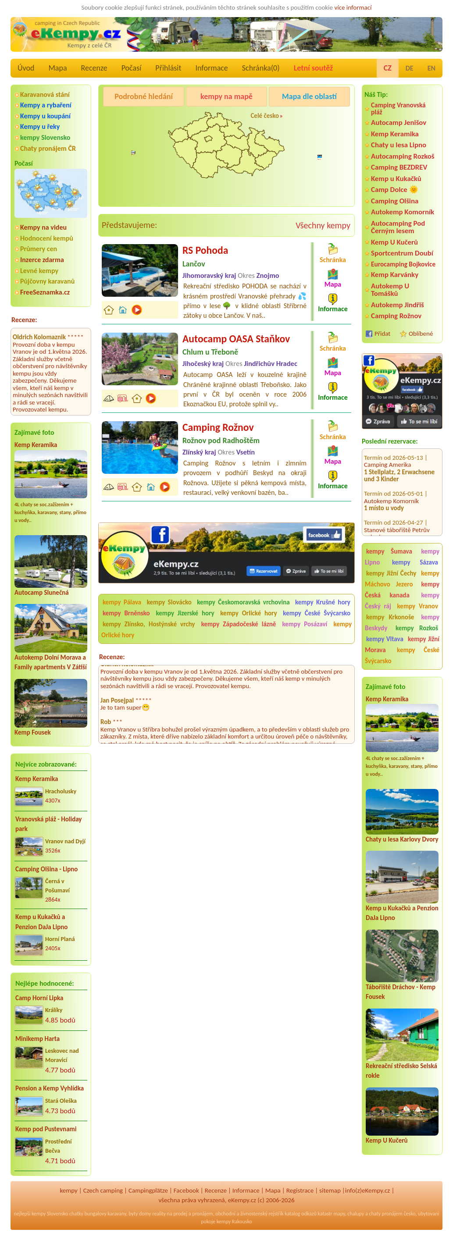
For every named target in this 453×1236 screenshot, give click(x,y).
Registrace (300, 1190)
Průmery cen (38, 249)
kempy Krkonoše (390, 617)
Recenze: (24, 320)
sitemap (330, 1190)
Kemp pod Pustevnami (45, 1129)
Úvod (26, 68)
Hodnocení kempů (46, 238)
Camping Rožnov (396, 315)
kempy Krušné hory (322, 602)
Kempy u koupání (45, 116)
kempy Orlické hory (248, 613)
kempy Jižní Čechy (391, 573)
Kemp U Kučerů (394, 242)
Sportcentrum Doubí (402, 253)
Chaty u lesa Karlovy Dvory (402, 839)
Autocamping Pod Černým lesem (398, 227)
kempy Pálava (122, 602)
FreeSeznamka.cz (45, 292)
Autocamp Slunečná (41, 593)
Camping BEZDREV (399, 167)
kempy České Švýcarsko (402, 655)
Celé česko (264, 116)
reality (159, 1214)
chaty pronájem (385, 1214)
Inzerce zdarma (42, 260)
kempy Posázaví (305, 624)
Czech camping (103, 1190)
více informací (352, 7)
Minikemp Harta (37, 1039)
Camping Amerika (387, 456)
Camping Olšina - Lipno (46, 869)
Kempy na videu (43, 227)
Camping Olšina (394, 201)
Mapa (57, 68)
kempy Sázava (415, 562)
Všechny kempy (323, 225)
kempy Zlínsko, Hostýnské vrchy (149, 624)
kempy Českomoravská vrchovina (243, 602)
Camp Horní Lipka (39, 998)
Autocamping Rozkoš (403, 156)
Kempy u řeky (40, 126)
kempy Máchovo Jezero (402, 578)
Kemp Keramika (35, 445)
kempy (68, 1190)
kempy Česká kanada (402, 589)
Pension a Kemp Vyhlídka (49, 1088)
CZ (388, 68)
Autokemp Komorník (402, 212)
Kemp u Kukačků (396, 178)
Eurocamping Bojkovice (403, 264)
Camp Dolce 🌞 (394, 189)
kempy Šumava (389, 551)
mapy (339, 1214)
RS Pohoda (205, 250)
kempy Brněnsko (126, 613)
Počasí (131, 68)
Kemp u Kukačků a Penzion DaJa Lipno (41, 922)
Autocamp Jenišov (398, 122)
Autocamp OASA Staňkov (236, 338)
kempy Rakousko (234, 1221)
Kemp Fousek (32, 732)
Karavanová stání (45, 94)
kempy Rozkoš (417, 628)
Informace (211, 68)
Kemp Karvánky (394, 274)
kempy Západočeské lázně (238, 624)
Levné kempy (39, 270)
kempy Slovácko (169, 602)
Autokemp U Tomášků (390, 289)
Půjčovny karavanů (47, 281)
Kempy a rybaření (45, 105)
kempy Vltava (384, 639)
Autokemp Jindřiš (397, 304)
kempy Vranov (417, 606)
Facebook (186, 1190)
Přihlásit (168, 68)
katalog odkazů (301, 1214)
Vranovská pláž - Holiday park (48, 824)
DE (410, 68)
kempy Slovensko (45, 137)
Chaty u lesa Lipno (398, 144)
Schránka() (261, 68)
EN (431, 68)
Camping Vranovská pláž (398, 108)
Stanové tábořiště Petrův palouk (397, 524)
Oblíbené (421, 333)
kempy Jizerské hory (185, 613)
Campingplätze (148, 1190)
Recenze (94, 68)
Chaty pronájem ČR (48, 148)
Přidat (382, 333)
